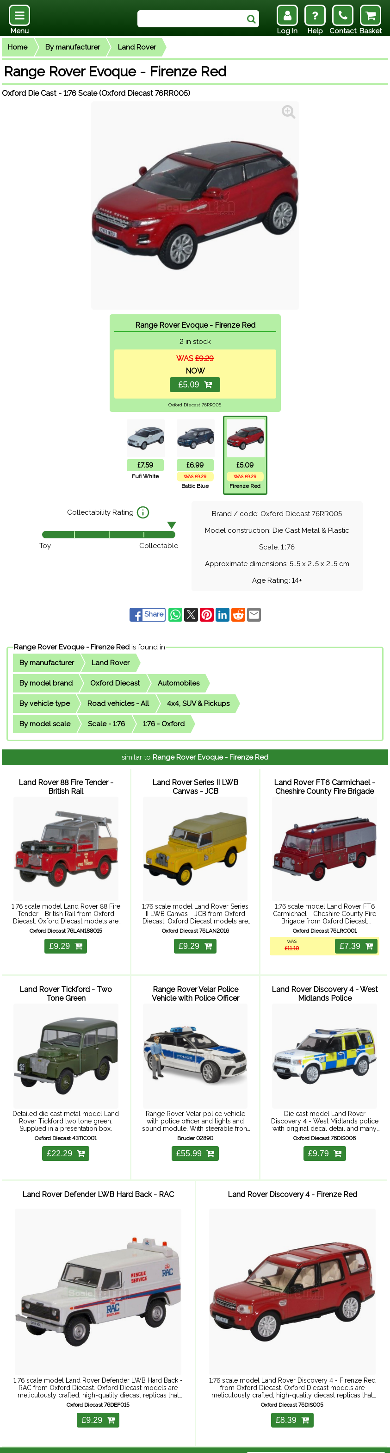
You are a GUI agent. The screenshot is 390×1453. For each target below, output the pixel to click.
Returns (135, 1440)
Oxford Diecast (115, 683)
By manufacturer (72, 47)
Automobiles (178, 683)
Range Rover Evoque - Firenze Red (72, 647)
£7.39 (352, 941)
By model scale (44, 724)
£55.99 (195, 1142)
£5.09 (194, 384)
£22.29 (66, 1142)
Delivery (104, 1440)
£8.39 (292, 1400)
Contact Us (171, 1440)
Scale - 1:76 (106, 724)
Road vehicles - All (118, 703)
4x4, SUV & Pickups (198, 703)
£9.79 (324, 1142)
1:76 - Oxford (164, 724)
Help (78, 1440)
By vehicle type (44, 703)
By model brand (46, 683)
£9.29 (65, 941)
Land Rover (137, 47)
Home (17, 47)
